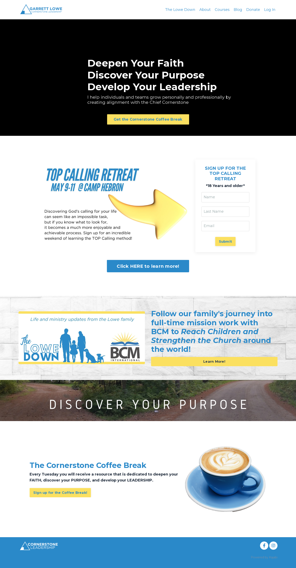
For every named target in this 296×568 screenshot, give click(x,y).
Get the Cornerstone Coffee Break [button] (148, 119)
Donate (253, 9)
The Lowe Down (180, 9)
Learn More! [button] (214, 361)
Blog (238, 9)
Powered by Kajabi (264, 557)
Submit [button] (225, 241)
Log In (269, 9)
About (205, 9)
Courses (222, 9)
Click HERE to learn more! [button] (148, 266)
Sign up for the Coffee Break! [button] (60, 493)
